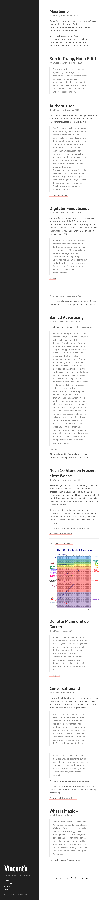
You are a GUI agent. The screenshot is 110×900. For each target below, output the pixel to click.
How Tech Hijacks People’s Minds (65, 859)
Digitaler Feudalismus (69, 208)
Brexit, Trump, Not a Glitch (74, 58)
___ (52, 291)
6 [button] (75, 878)
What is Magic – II (66, 811)
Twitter (7, 889)
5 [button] (71, 878)
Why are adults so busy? (61, 533)
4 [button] (67, 878)
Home (6, 880)
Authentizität (62, 105)
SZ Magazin (55, 675)
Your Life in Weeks (63, 543)
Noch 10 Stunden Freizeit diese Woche (72, 473)
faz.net (53, 278)
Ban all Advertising (67, 317)
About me (8, 883)
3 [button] (64, 878)
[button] (56, 878)
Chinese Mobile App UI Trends (63, 798)
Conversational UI (65, 688)
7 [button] (79, 878)
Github (7, 886)
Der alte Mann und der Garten (69, 623)
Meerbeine (59, 11)
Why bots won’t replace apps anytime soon (69, 780)
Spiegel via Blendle (58, 195)
